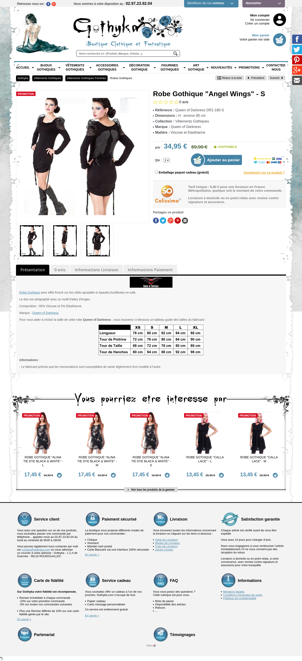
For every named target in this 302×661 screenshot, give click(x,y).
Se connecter (260, 19)
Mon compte (260, 15)
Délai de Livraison (166, 539)
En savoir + (92, 554)
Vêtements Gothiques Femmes (86, 78)
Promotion (26, 94)
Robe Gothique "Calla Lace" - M (259, 459)
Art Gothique (196, 67)
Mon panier (261, 35)
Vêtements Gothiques (75, 67)
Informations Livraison (96, 269)
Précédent (255, 78)
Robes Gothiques (121, 78)
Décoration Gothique (139, 67)
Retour (229, 78)
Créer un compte (257, 23)
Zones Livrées (164, 549)
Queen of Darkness (45, 313)
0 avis (59, 269)
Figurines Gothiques (169, 67)
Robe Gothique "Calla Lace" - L (205, 459)
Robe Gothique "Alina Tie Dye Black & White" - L (43, 461)
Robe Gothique (29, 292)
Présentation (32, 269)
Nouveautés (221, 67)
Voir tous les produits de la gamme (151, 489)
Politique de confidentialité (239, 598)
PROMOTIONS (249, 67)
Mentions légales (234, 591)
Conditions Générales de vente (242, 595)
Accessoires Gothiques (107, 67)
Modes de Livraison (167, 543)
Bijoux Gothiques (46, 67)
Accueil (23, 67)
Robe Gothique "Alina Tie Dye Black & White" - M (97, 461)
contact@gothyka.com (36, 549)
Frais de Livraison (166, 546)
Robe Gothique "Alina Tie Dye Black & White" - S (151, 461)
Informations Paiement (150, 269)
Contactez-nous (276, 67)
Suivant (276, 78)
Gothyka (23, 78)
